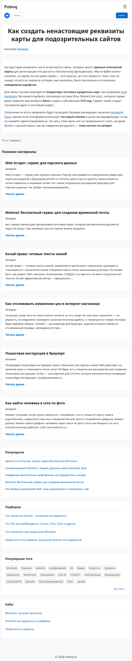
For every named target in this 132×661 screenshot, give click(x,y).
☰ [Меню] (125, 6)
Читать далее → (16, 194)
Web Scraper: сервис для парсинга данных (41, 163)
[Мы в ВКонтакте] (7, 15)
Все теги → (120, 589)
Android (40, 568)
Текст (70, 581)
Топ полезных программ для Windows (30, 532)
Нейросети (13, 574)
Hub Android (14, 581)
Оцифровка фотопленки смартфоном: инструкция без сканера (45, 475)
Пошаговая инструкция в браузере (35, 353)
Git (71, 568)
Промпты (109, 568)
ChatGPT (75, 574)
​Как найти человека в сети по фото (35, 403)
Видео (81, 568)
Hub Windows (93, 574)
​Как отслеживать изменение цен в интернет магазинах (52, 303)
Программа (47, 574)
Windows (12, 568)
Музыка (30, 581)
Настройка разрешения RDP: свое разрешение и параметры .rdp (47, 489)
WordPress (30, 574)
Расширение (112, 574)
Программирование (51, 581)
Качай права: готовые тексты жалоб (36, 254)
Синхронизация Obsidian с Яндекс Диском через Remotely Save (46, 468)
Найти (122, 15)
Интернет (23, 49)
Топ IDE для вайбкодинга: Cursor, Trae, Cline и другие (40, 524)
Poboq (10, 6)
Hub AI (62, 574)
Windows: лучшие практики (23, 613)
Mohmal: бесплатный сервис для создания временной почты (57, 212)
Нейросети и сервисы (19, 629)
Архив (81, 581)
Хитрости (94, 568)
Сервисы (15, 140)
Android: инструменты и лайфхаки (28, 621)
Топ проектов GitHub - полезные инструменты (36, 516)
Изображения (57, 568)
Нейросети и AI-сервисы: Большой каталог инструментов (43, 540)
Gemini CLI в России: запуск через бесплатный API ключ (41, 461)
